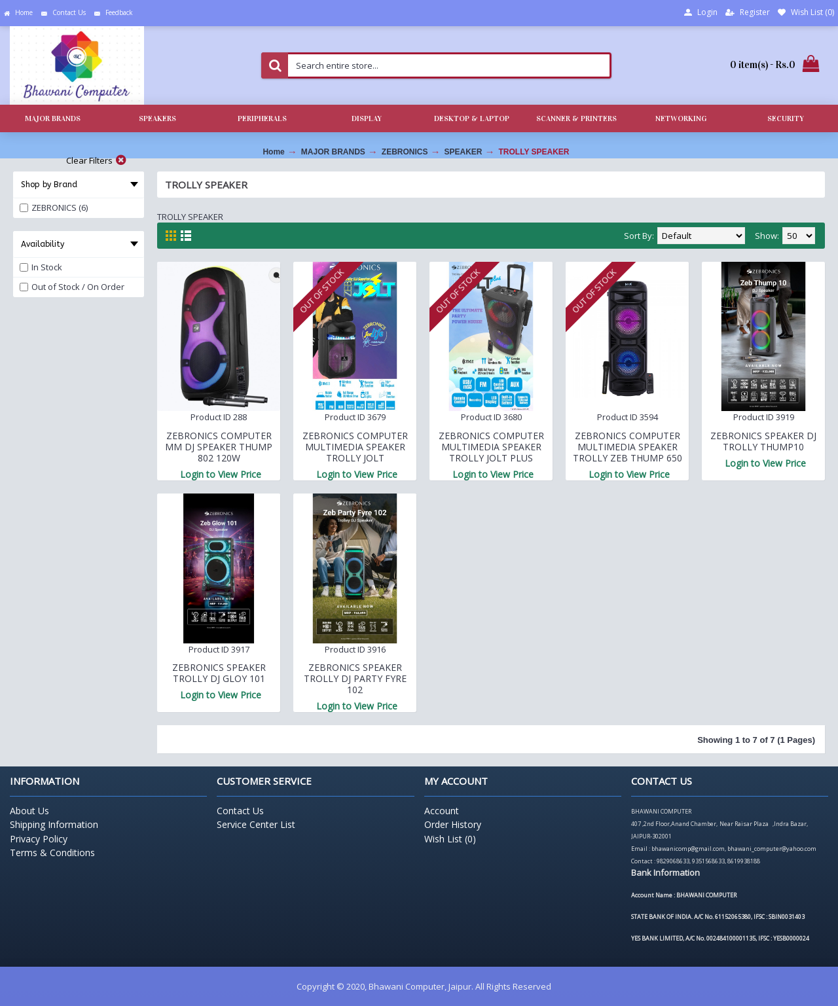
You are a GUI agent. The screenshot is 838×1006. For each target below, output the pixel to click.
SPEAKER (463, 151)
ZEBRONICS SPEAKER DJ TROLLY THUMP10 (763, 441)
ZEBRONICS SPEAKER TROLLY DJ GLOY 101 (219, 673)
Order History (452, 824)
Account (441, 810)
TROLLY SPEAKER (534, 151)
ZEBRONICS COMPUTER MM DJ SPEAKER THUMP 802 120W (218, 446)
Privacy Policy (38, 839)
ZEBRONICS (405, 151)
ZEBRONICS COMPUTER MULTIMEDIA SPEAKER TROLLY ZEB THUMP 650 (627, 446)
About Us (29, 810)
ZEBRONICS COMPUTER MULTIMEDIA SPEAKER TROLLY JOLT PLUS (491, 446)
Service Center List (256, 824)
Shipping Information (54, 824)
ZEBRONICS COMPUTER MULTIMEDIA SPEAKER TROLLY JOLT (355, 446)
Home (273, 151)
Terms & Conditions (52, 852)
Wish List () (450, 839)
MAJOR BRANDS (333, 151)
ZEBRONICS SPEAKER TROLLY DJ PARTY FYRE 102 (355, 678)
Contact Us (240, 810)
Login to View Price (220, 474)
